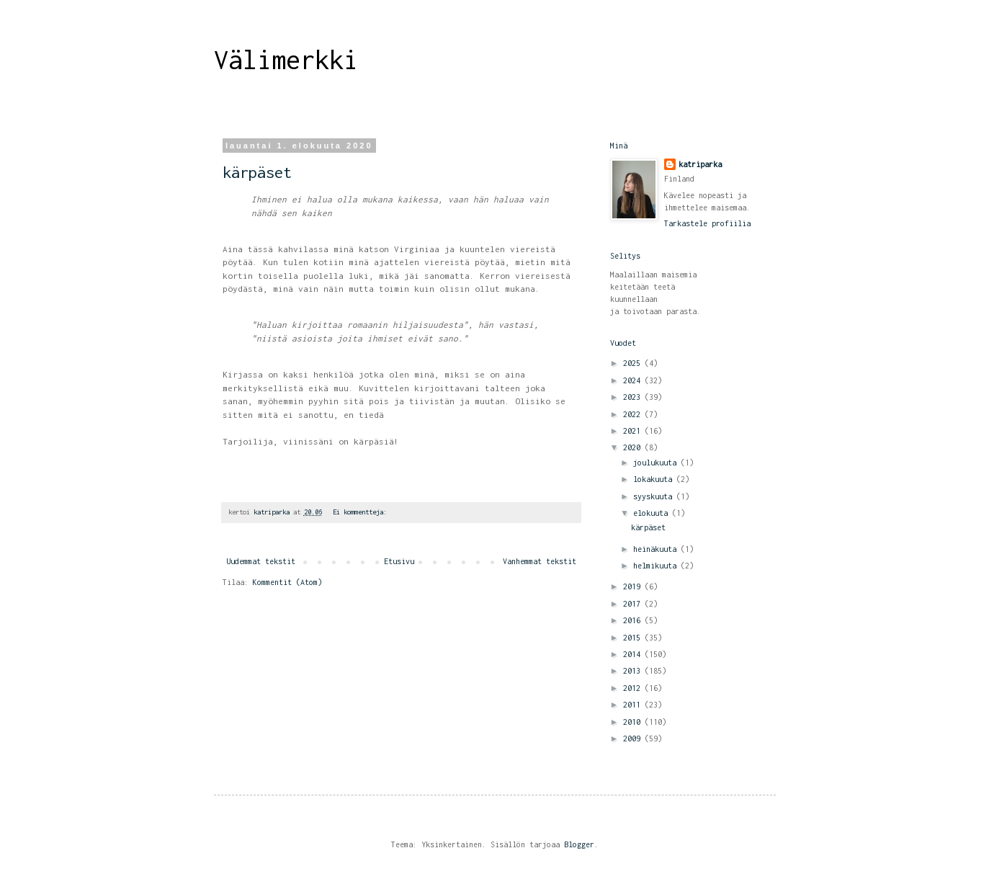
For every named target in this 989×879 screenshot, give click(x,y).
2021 (634, 431)
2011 (634, 704)
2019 (634, 586)
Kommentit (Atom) (287, 582)
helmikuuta (657, 565)
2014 (634, 654)
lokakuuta (654, 479)
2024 (634, 380)
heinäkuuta (657, 549)
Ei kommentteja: (361, 512)
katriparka (700, 164)
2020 (634, 447)
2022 (634, 414)
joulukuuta (657, 462)
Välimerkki (286, 60)
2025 (634, 363)
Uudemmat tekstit (260, 561)
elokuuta (652, 513)
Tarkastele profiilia (707, 223)
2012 (634, 688)
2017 (634, 603)
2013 (634, 670)
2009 (634, 738)
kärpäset (257, 172)
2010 (634, 722)
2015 (634, 637)
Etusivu (399, 561)
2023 (634, 397)
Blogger (579, 844)
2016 (634, 620)
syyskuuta (654, 496)
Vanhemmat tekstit (539, 561)
